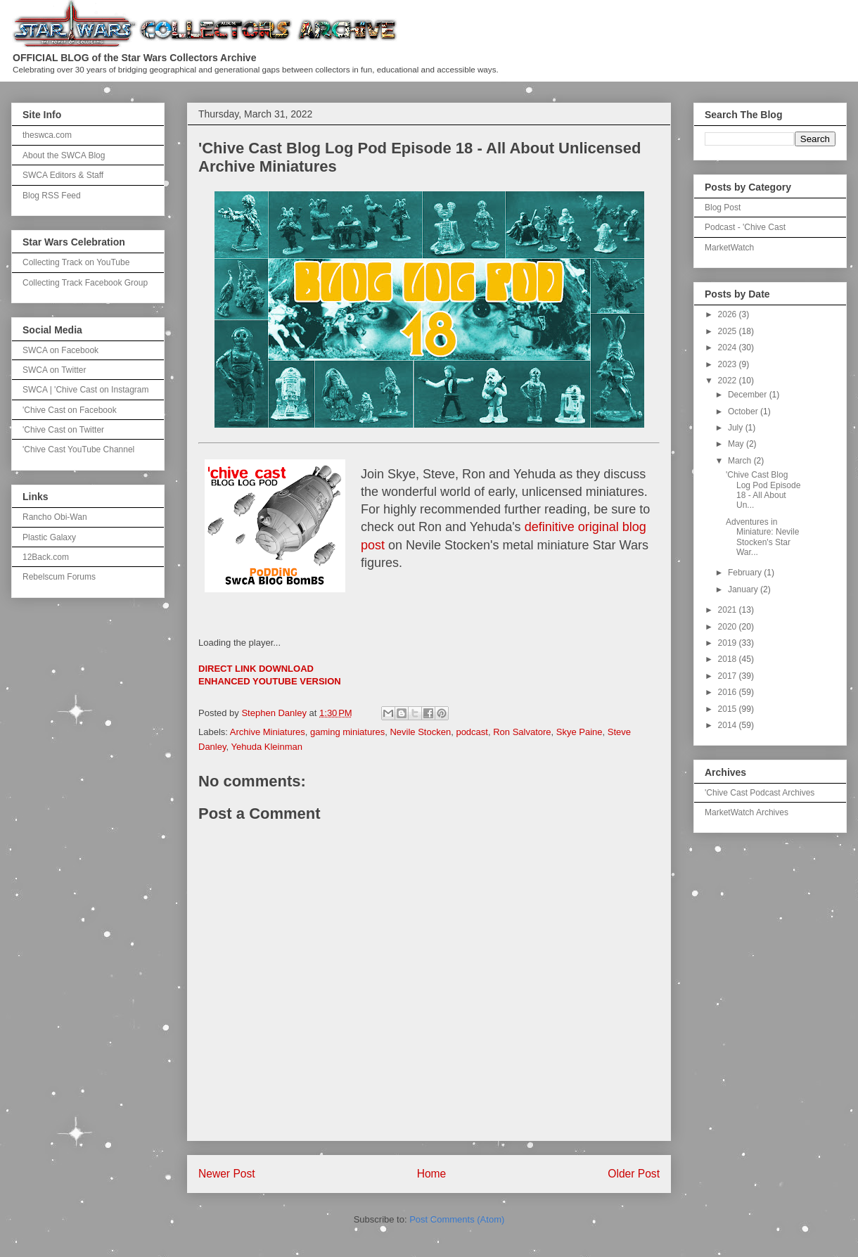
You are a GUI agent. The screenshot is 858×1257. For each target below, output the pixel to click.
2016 (728, 692)
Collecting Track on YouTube (76, 262)
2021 (728, 610)
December (748, 395)
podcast (472, 732)
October (744, 411)
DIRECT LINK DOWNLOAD (256, 668)
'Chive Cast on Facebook (70, 410)
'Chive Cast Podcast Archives (759, 793)
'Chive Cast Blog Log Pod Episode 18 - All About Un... (763, 490)
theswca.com (47, 135)
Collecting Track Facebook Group (85, 283)
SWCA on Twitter (54, 370)
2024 (728, 347)
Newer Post (226, 1174)
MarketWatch (729, 248)
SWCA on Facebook (60, 350)
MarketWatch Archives (746, 812)
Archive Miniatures (267, 732)
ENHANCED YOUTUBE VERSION (269, 681)
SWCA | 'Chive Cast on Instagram (85, 390)
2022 (728, 380)
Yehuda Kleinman (266, 746)
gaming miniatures (347, 732)
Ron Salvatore (522, 732)
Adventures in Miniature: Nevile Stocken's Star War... (762, 537)
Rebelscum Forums (59, 577)
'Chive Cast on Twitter (63, 430)
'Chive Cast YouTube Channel (78, 449)
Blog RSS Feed (52, 195)
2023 (728, 364)
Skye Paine (579, 732)
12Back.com (46, 557)
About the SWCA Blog (64, 155)
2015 (728, 709)
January (744, 589)
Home (432, 1174)
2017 (728, 676)
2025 (728, 331)
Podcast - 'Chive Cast (745, 227)
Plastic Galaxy (49, 537)
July (736, 428)
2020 (728, 627)
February (746, 573)
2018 (728, 659)
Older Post (634, 1174)
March (741, 461)
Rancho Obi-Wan (55, 517)
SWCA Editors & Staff (63, 175)
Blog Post (723, 207)
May (737, 444)
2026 (728, 314)
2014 (728, 725)
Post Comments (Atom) (456, 1219)
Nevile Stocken (420, 732)
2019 (728, 643)
